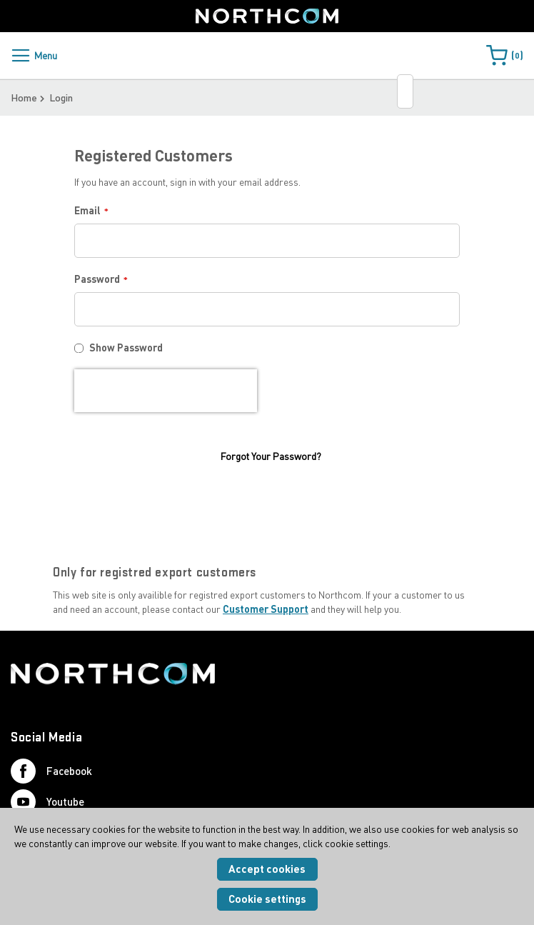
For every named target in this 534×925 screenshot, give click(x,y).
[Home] (267, 16)
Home (24, 97)
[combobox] (405, 91)
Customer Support (265, 617)
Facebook (51, 779)
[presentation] (165, 390)
